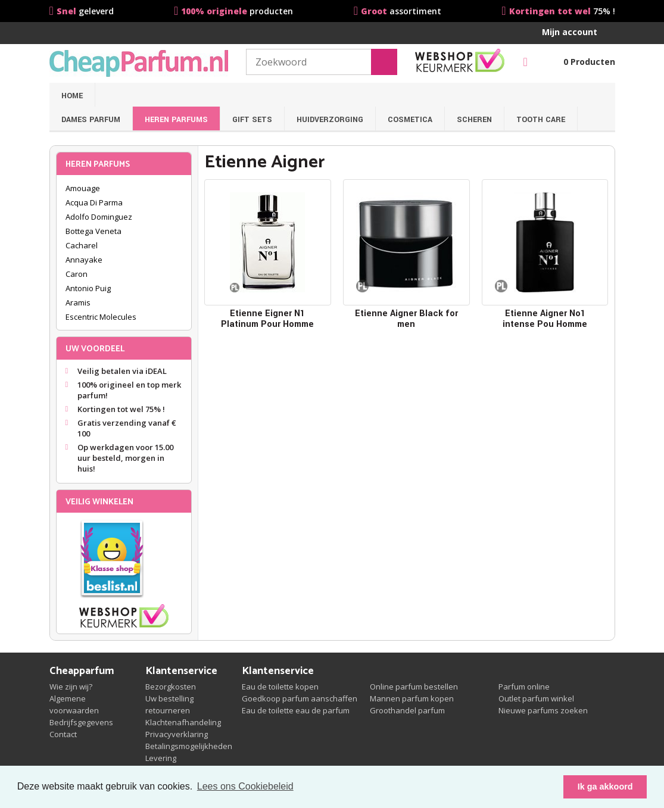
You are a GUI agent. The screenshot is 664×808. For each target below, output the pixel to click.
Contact (63, 734)
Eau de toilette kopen (280, 686)
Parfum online (524, 686)
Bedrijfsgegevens (81, 722)
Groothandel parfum (407, 710)
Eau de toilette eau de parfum (296, 710)
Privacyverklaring (176, 734)
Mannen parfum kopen (412, 698)
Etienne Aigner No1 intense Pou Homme (545, 318)
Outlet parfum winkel (536, 698)
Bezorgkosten (170, 686)
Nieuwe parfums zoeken (543, 710)
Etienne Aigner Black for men (406, 318)
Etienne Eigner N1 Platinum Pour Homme (267, 318)
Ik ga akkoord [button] (605, 786)
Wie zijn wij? (70, 686)
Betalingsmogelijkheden (188, 746)
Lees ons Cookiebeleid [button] (245, 786)
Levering (160, 758)
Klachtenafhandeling (183, 722)
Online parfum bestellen (414, 686)
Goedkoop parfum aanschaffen (299, 698)
